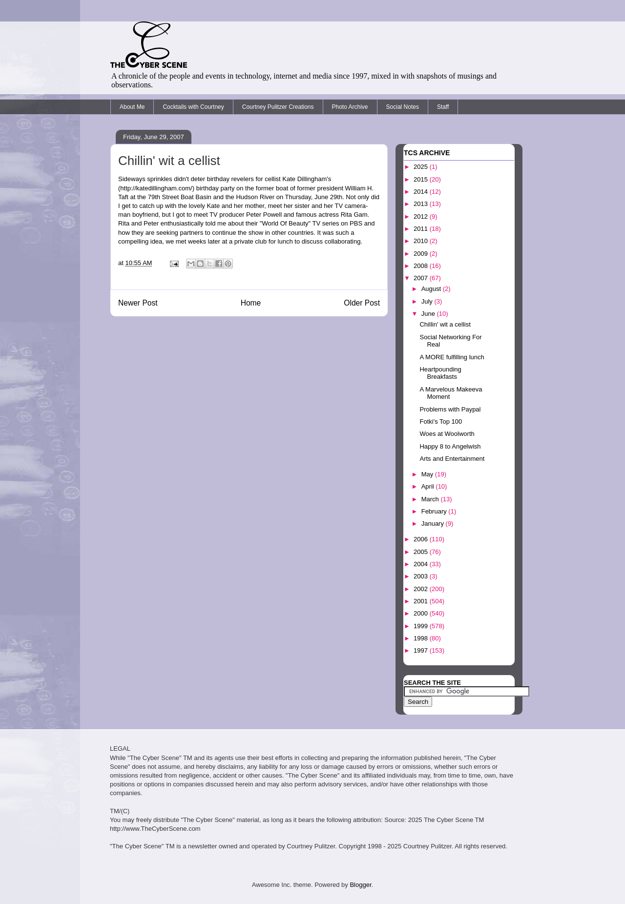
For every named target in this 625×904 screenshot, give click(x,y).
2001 (422, 601)
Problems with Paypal (449, 409)
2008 (422, 265)
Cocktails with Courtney (193, 106)
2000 (422, 613)
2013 (422, 203)
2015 (422, 179)
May (428, 474)
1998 (422, 638)
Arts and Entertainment (451, 458)
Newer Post (138, 303)
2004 (422, 564)
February (435, 511)
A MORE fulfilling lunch (451, 357)
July (428, 301)
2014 (422, 191)
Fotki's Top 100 (440, 421)
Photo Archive (350, 106)
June (429, 313)
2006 (422, 539)
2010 (422, 241)
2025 (422, 166)
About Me (132, 106)
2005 (422, 551)
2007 (422, 278)
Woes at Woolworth (446, 433)
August (432, 288)
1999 (422, 626)
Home (251, 303)
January (433, 523)
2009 (422, 253)
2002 (422, 589)
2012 (422, 216)
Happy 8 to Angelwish (449, 446)
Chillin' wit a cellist (169, 160)
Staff (443, 106)
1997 (422, 650)
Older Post (362, 303)
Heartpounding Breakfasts (440, 373)
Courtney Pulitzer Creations (278, 106)
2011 (422, 228)
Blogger (360, 884)
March (431, 499)
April (428, 486)
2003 (422, 576)
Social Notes (402, 106)
